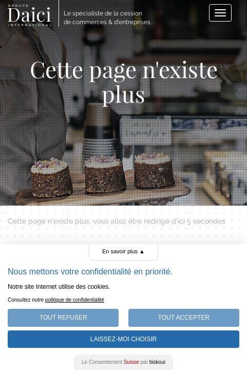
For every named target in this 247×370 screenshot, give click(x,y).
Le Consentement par (123, 362)
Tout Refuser (63, 317)
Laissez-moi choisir (123, 339)
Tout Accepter (184, 317)
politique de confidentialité (74, 300)
